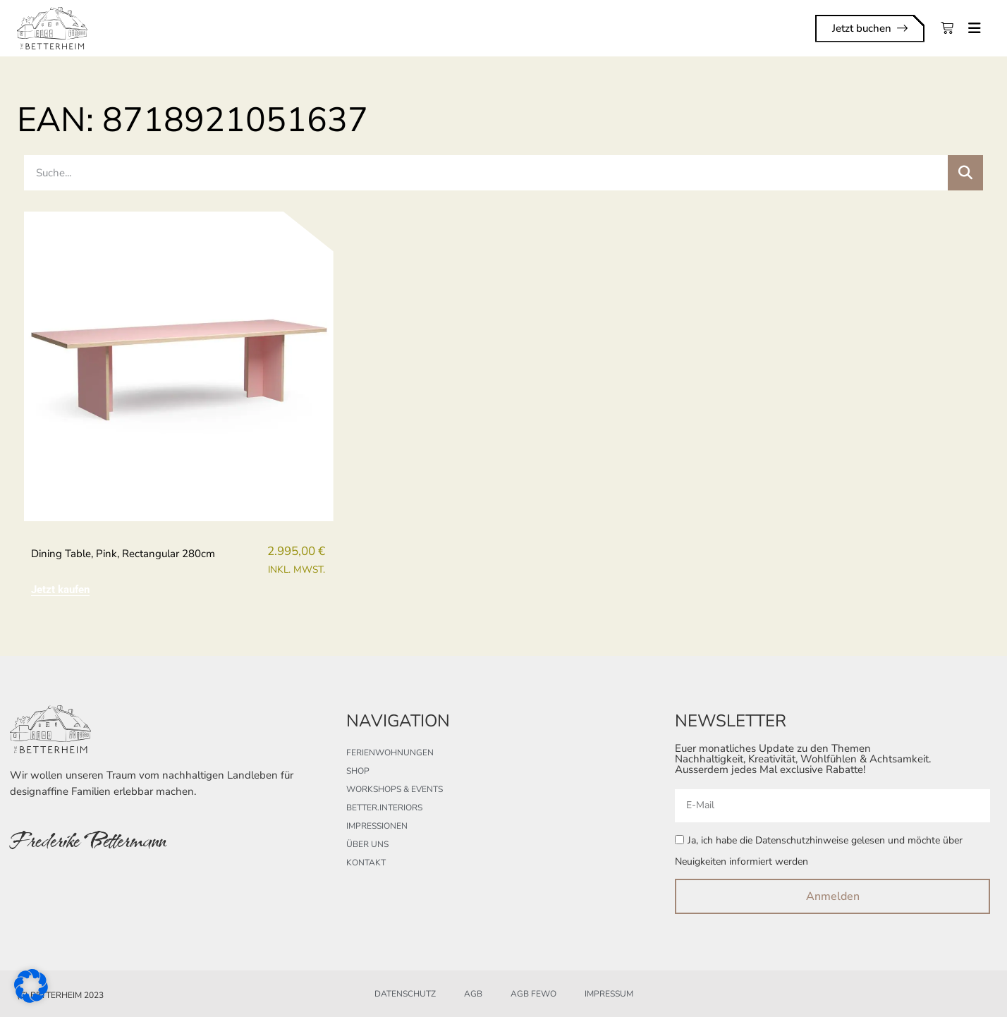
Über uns (367, 844)
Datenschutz (405, 993)
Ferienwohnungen (390, 752)
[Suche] (965, 172)
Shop (358, 771)
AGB (473, 993)
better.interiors (384, 807)
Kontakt (366, 862)
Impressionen (377, 826)
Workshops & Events (394, 789)
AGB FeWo (533, 993)
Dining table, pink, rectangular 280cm (123, 554)
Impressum (609, 993)
